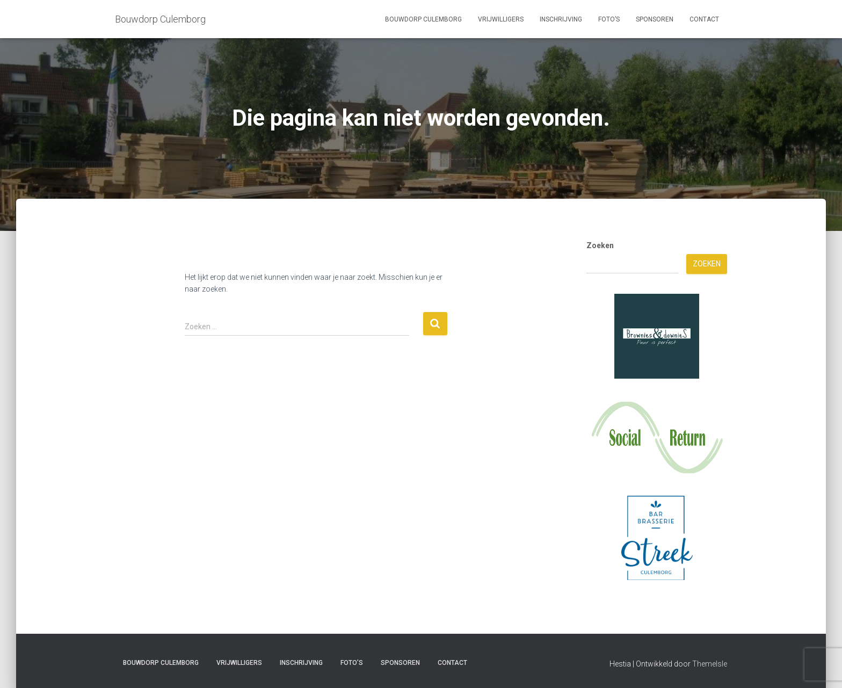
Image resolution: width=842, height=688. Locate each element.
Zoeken (600, 245)
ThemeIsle (709, 664)
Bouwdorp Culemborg (423, 19)
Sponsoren (654, 19)
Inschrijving (561, 19)
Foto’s (609, 19)
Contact (704, 19)
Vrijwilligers (501, 19)
